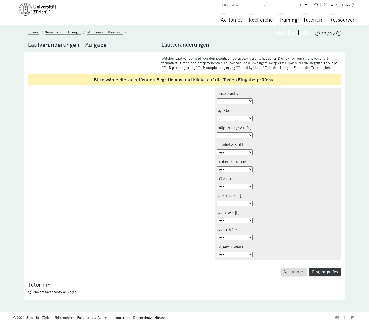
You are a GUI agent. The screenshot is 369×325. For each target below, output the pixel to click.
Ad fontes (232, 19)
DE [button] (302, 5)
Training (288, 19)
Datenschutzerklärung (149, 317)
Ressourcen (342, 19)
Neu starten (294, 271)
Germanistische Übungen (63, 32)
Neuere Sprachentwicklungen (55, 291)
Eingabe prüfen (325, 271)
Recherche (261, 19)
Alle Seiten (230, 5)
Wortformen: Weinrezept (105, 32)
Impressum (121, 317)
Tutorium (313, 19)
